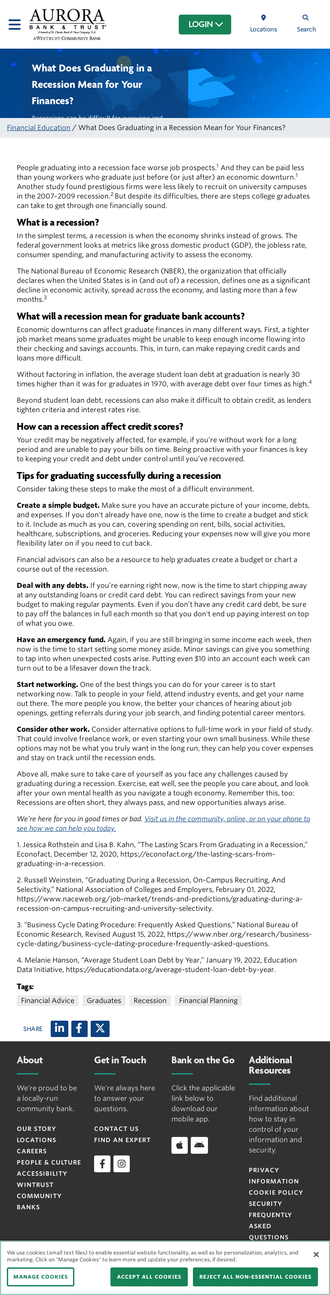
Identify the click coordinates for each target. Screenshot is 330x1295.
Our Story (36, 1128)
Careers (32, 1151)
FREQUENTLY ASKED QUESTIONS (270, 1226)
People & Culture (49, 1162)
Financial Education (38, 128)
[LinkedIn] (59, 1029)
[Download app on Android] (199, 1145)
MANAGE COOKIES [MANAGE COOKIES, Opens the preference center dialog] (40, 1276)
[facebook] (102, 1163)
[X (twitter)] (100, 1029)
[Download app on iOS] (179, 1145)
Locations (36, 1140)
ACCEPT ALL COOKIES (149, 1276)
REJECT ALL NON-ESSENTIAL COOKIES (255, 1276)
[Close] (316, 1254)
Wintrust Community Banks (39, 1196)
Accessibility (42, 1173)
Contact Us (116, 1128)
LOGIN (206, 24)
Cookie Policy (276, 1192)
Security (265, 1203)
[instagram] (121, 1163)
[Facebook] (79, 1029)
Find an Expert (122, 1140)
